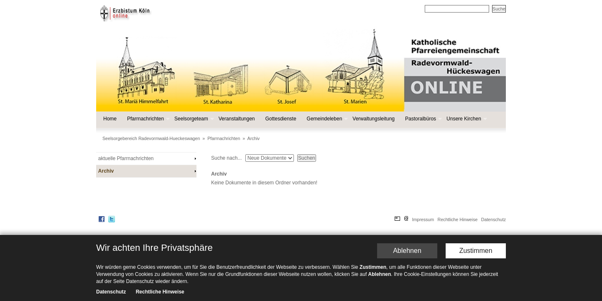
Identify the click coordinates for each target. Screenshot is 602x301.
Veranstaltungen (237, 119)
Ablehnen (407, 258)
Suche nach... (226, 158)
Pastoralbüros (422, 119)
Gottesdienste (280, 119)
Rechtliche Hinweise (457, 219)
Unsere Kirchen (466, 119)
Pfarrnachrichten (147, 119)
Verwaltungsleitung (373, 119)
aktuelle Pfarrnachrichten (126, 158)
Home (110, 119)
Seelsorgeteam (193, 119)
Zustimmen (475, 258)
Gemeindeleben (326, 119)
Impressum (423, 219)
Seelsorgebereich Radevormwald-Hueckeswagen (151, 138)
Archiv (253, 138)
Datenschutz (493, 219)
